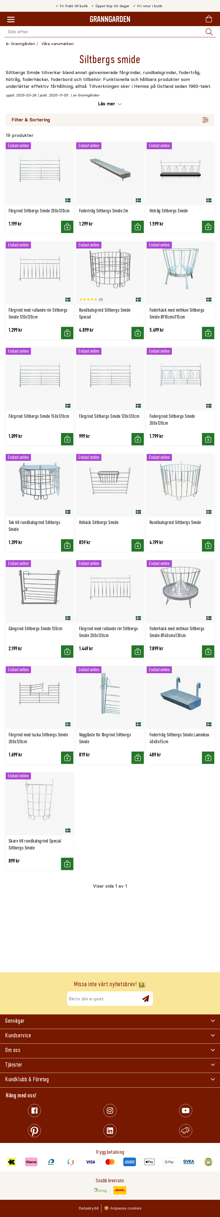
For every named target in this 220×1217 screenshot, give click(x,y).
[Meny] (11, 19)
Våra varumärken (57, 43)
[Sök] (209, 32)
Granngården (23, 43)
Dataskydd (88, 1208)
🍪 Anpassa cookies (123, 1208)
